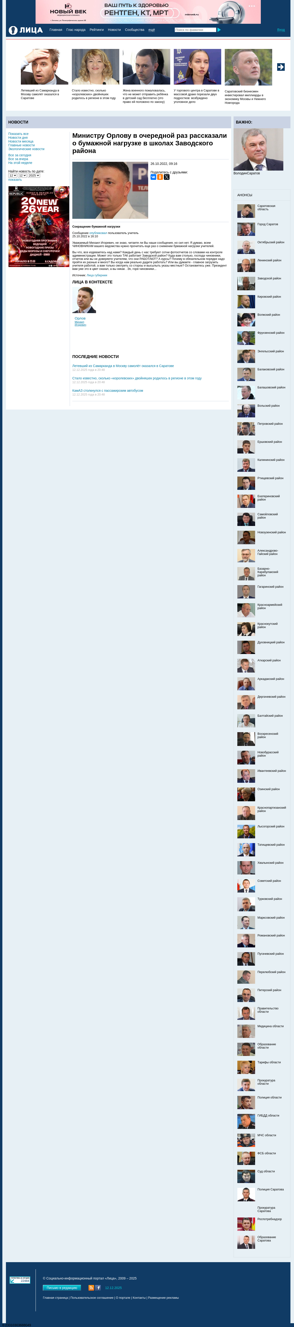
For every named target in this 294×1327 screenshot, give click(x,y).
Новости (114, 30)
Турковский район (269, 899)
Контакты (139, 1297)
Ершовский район (269, 442)
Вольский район (268, 405)
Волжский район (268, 314)
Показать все (18, 134)
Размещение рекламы (163, 1297)
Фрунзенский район (271, 332)
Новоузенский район (271, 532)
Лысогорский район (270, 826)
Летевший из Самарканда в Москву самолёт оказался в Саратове (40, 94)
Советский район (269, 881)
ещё (151, 30)
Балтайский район (270, 715)
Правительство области (268, 1010)
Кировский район (269, 296)
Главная (56, 30)
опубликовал (98, 233)
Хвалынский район (270, 862)
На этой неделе (20, 163)
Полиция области (269, 1097)
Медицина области (270, 1026)
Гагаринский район (270, 586)
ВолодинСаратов (247, 173)
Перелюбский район (271, 972)
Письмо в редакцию (62, 1288)
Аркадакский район (270, 679)
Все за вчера (18, 159)
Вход (281, 30)
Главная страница (55, 1297)
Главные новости (21, 145)
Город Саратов (267, 224)
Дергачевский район (271, 696)
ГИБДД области (268, 1115)
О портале (123, 1297)
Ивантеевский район (271, 771)
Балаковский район (270, 369)
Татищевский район (271, 844)
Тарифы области (269, 1062)
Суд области (266, 1171)
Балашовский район (271, 387)
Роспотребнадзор (269, 1219)
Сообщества (134, 30)
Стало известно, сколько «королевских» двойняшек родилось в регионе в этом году (94, 94)
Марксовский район (271, 917)
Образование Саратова (266, 1239)
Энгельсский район (270, 351)
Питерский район (269, 990)
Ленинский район (269, 260)
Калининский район (271, 460)
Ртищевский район (270, 478)
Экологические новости (26, 149)
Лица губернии (97, 275)
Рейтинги (97, 30)
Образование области (266, 1046)
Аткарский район (269, 660)
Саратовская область (266, 207)
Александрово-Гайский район (267, 552)
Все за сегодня (19, 155)
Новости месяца (20, 141)
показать (15, 179)
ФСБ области (266, 1153)
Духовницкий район (271, 642)
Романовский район (271, 935)
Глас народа (75, 30)
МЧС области (266, 1135)
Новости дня (18, 137)
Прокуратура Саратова (266, 1209)
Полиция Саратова (270, 1189)
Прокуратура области (266, 1082)
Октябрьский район (270, 242)
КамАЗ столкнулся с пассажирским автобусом (107, 390)
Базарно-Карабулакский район (267, 572)
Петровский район (270, 423)
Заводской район (269, 278)
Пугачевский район (270, 953)
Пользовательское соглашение (91, 1297)
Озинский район (268, 789)
